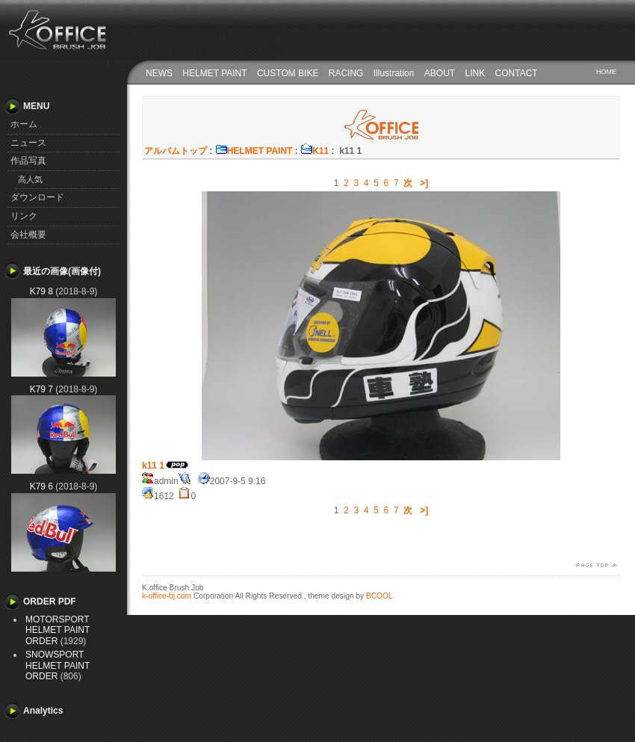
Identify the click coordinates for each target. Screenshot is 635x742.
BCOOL (379, 596)
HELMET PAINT (214, 73)
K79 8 (41, 291)
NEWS (159, 73)
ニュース (28, 142)
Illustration (394, 73)
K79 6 (41, 486)
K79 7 (41, 389)
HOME (606, 71)
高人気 (30, 179)
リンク (23, 216)
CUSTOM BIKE (287, 73)
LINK (475, 73)
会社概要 (28, 234)
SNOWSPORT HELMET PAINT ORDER (57, 665)
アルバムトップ (175, 151)
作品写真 (28, 160)
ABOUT (439, 73)
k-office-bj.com (166, 596)
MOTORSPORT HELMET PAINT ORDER (57, 630)
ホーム (23, 124)
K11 (314, 151)
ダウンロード (37, 197)
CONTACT (516, 73)
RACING (346, 73)
